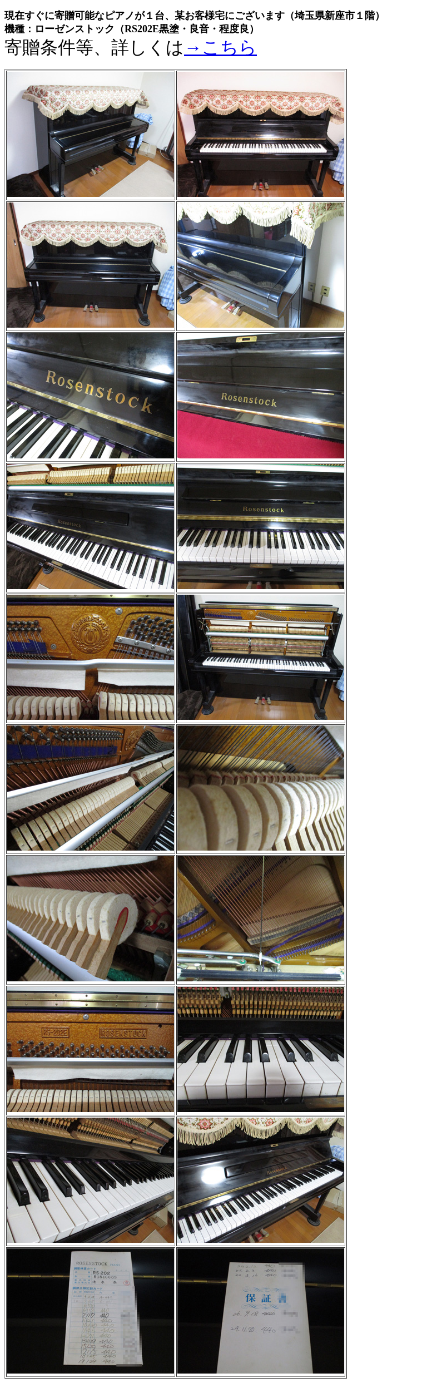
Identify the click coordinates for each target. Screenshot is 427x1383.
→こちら (220, 47)
